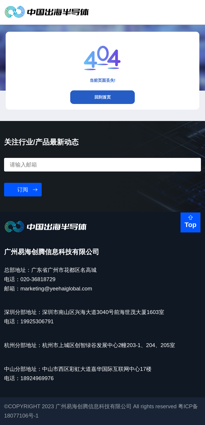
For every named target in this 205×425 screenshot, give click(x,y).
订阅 (22, 189)
